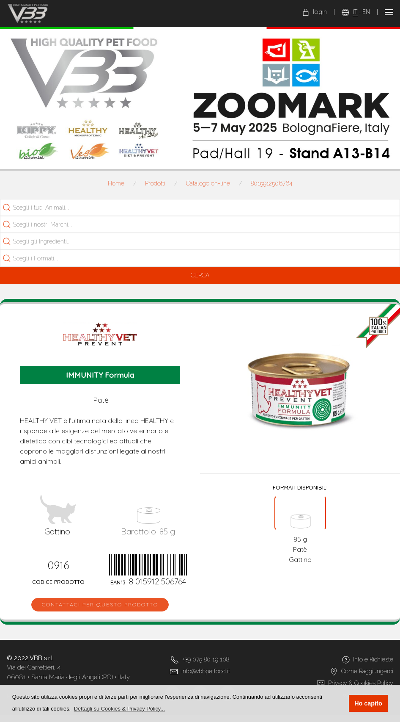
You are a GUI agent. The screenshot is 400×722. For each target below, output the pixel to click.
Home (116, 183)
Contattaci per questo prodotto (100, 604)
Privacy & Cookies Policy (360, 683)
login (314, 12)
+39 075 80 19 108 (205, 659)
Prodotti (155, 183)
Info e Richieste (373, 659)
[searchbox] (49, 207)
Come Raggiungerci (367, 671)
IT (355, 12)
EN (366, 12)
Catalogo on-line (208, 183)
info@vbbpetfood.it (205, 671)
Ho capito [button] (368, 703)
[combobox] (200, 207)
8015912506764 (271, 183)
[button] (120, 708)
